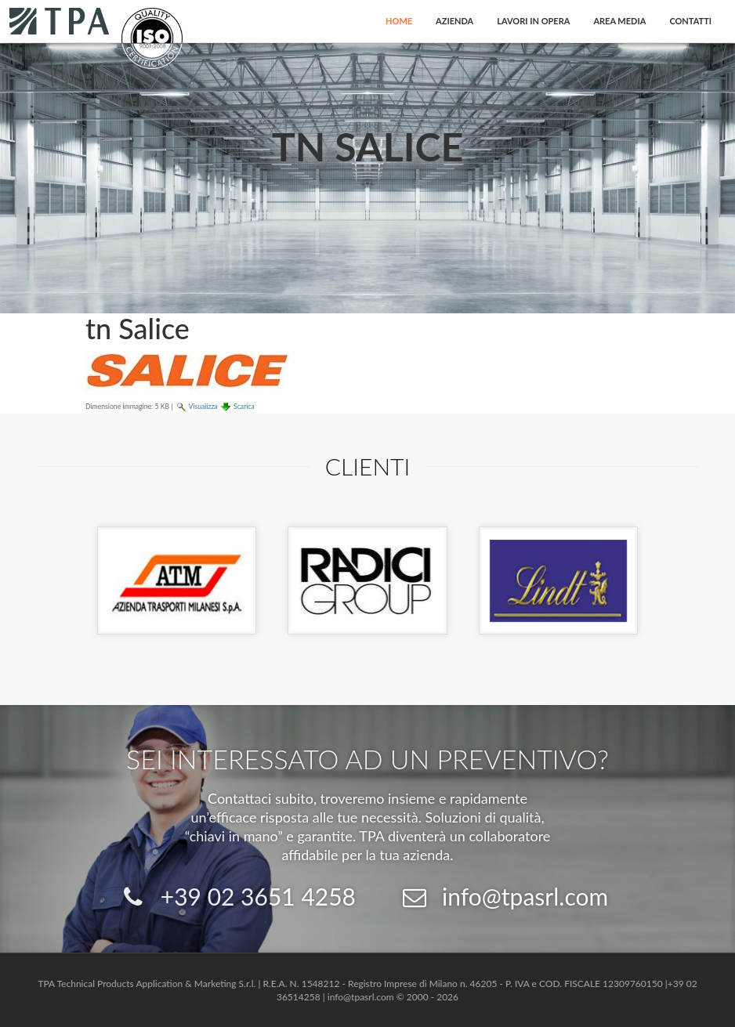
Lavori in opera (533, 21)
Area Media (619, 21)
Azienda (454, 21)
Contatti (690, 21)
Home (399, 21)
